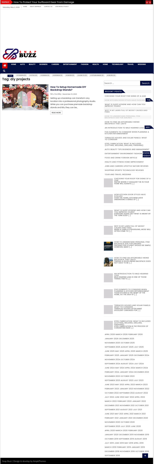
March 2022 (111, 401)
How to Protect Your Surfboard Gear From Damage (44, 2)
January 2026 (111, 338)
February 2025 (112, 355)
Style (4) (34, 75)
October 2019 (111, 439)
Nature (136, 166)
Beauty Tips (116, 149)
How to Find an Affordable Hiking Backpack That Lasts (122, 123)
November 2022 (141, 388)
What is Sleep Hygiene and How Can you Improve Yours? (125, 105)
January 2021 (126, 418)
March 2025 (142, 351)
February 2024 (112, 372)
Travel (130, 64)
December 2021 (112, 405)
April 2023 (130, 384)
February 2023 (112, 388)
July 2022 (109, 397)
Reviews (5, 89)
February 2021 (112, 418)
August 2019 (141, 439)
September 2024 (112, 363)
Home (25, 6)
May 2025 (119, 351)
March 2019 (110, 447)
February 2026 (135, 334)
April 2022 (140, 397)
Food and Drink (113, 157)
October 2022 (112, 393)
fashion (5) (22, 75)
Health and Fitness (114, 162)
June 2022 (120, 397)
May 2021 (119, 413)
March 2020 (122, 430)
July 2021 (137, 409)
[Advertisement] (76, 27)
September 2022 (127, 393)
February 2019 (124, 447)
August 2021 (126, 409)
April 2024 (130, 368)
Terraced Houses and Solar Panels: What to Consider (126, 138)
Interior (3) (58, 75)
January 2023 (126, 388)
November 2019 (141, 434)
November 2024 (112, 359)
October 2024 (128, 359)
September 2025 (112, 347)
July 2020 (125, 426)
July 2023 (139, 380)
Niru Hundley (55, 94)
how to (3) (83, 75)
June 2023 (110, 384)
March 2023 (142, 384)
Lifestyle (128, 166)
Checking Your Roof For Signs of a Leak (125, 96)
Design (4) (45, 75)
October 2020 (128, 422)
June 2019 (119, 443)
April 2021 (129, 413)
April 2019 (139, 443)
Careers (55, 64)
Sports (118, 170)
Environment (126, 153)
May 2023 (119, 384)
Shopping (109, 170)
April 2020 (110, 430)
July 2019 (109, 443)
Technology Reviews (133, 170)
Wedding (142, 64)
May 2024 (120, 368)
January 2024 (126, 372)
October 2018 (142, 451)
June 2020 (136, 426)
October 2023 (128, 376)
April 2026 (110, 334)
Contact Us (48, 6)
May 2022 (129, 397)
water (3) (70, 75)
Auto (22, 64)
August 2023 (127, 380)
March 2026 (122, 334)
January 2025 (126, 355)
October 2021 (142, 405)
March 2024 (142, 368)
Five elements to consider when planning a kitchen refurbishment (127, 133)
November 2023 (112, 376)
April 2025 (130, 351)
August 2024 (127, 363)
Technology (117, 64)
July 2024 (139, 363)
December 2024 (141, 355)
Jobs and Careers (114, 166)
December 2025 (126, 338)
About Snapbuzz (35, 6)
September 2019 (126, 439)
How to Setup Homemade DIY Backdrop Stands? (68, 88)
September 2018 (112, 455)
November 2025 (112, 342)
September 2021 (112, 409)
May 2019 (128, 443)
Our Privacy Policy (62, 6)
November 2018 (127, 451)
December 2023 (141, 372)
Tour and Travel (113, 174)
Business (43, 64)
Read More (56, 112)
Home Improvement (134, 162)
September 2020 (112, 426)
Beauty (32, 64)
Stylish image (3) (97, 75)
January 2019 (138, 447)
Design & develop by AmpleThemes (29, 461)
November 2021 (127, 405)
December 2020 (140, 418)
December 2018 (112, 451)
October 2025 (128, 342)
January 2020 (111, 434)
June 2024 (110, 368)
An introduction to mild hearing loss (124, 127)
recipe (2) (112, 75)
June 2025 (110, 351)
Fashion (84, 64)
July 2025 (139, 347)
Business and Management (135, 149)
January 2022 (139, 401)
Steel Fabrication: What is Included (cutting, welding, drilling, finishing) (124, 144)
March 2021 (140, 413)
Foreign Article (129, 157)
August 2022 (141, 393)
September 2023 (112, 380)
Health (95, 64)
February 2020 (135, 430)
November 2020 (112, 422)
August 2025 (127, 347)
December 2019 (126, 434)
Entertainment (70, 64)
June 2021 (109, 413)
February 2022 (124, 401)
